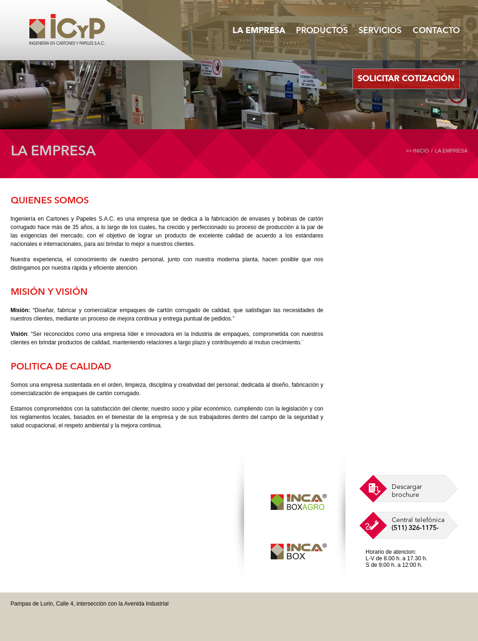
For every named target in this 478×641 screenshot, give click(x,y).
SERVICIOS (379, 31)
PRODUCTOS (322, 31)
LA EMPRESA (258, 31)
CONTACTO (436, 31)
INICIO (421, 150)
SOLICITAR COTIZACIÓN (406, 79)
